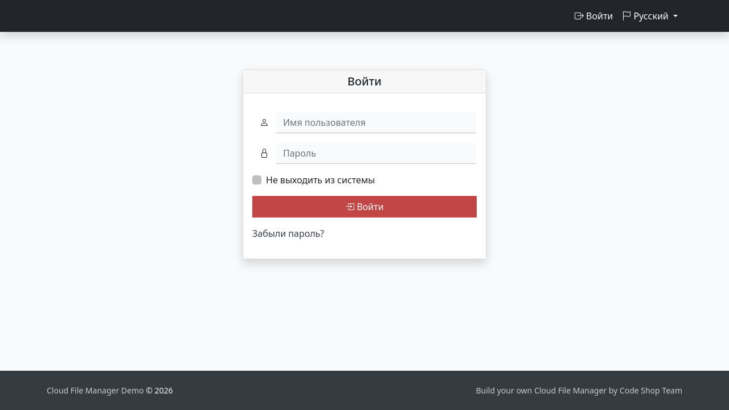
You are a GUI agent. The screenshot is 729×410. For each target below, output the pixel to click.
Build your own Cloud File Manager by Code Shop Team (579, 390)
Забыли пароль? (288, 233)
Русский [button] (646, 16)
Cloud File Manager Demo (96, 390)
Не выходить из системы (320, 180)
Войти (594, 16)
